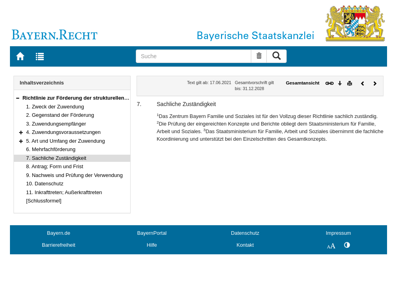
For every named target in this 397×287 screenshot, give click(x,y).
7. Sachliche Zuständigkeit (56, 158)
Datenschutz (245, 233)
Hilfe (152, 245)
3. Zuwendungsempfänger (56, 124)
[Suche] (194, 56)
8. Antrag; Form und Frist (54, 166)
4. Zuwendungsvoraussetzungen (63, 132)
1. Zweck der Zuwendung (55, 107)
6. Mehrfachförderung (51, 149)
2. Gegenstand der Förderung (60, 115)
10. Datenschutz (45, 184)
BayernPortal (151, 233)
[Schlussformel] (44, 201)
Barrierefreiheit (58, 245)
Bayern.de (58, 233)
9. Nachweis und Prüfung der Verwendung (74, 175)
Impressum (338, 233)
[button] (18, 98)
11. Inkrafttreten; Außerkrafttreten (64, 192)
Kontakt (245, 245)
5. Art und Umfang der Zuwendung (65, 141)
